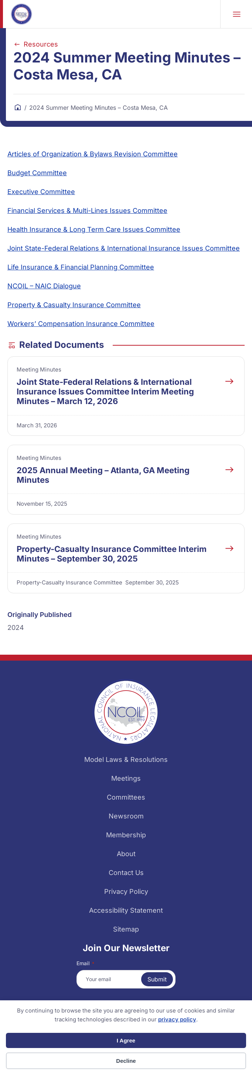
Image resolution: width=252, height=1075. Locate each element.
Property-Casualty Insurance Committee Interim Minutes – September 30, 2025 (112, 553)
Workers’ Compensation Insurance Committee (80, 324)
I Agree (126, 1040)
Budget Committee (37, 173)
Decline (126, 1061)
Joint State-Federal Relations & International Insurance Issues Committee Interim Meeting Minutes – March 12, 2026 (105, 391)
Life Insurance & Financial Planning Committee (80, 267)
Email (85, 963)
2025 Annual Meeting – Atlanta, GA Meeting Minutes (103, 475)
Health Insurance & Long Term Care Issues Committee (93, 229)
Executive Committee (41, 192)
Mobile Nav (237, 14)
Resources (41, 44)
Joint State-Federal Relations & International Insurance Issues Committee (123, 248)
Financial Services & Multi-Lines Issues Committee (87, 210)
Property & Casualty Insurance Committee (74, 305)
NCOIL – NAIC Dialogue (44, 286)
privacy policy (177, 1019)
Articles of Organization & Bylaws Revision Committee (92, 154)
